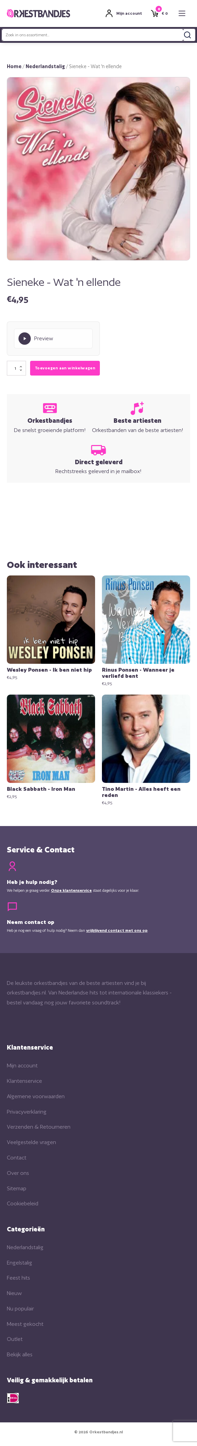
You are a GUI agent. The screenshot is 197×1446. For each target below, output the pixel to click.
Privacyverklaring (27, 1111)
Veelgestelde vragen (31, 1142)
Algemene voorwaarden (36, 1096)
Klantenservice (24, 1081)
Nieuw (14, 1293)
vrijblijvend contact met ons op (116, 930)
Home (14, 66)
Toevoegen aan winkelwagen (65, 368)
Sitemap (16, 1188)
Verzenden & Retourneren (38, 1127)
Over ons (18, 1173)
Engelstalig (19, 1262)
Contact (16, 1157)
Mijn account (22, 1065)
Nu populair (20, 1308)
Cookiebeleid (22, 1203)
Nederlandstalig (45, 66)
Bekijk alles (19, 1354)
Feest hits (18, 1277)
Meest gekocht (25, 1324)
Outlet (15, 1339)
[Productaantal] (16, 368)
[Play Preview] (53, 338)
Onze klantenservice (71, 890)
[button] (178, 89)
